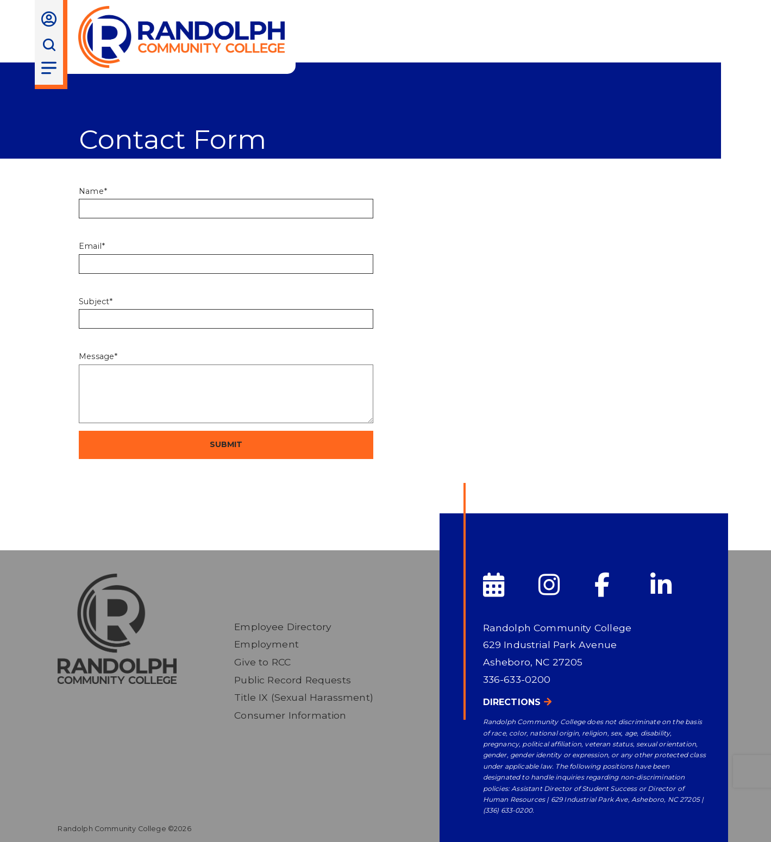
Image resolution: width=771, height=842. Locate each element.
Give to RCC (262, 662)
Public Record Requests (292, 680)
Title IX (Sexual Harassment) (303, 697)
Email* (92, 246)
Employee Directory (282, 626)
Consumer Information (290, 715)
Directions (512, 702)
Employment (266, 644)
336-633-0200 (517, 679)
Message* (98, 356)
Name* (93, 191)
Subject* (95, 301)
